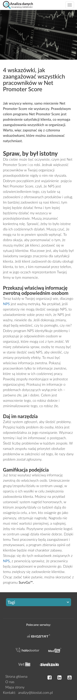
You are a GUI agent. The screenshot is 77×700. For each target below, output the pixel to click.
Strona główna (16, 676)
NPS (6, 561)
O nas (9, 682)
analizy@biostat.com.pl (35, 692)
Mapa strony (15, 687)
